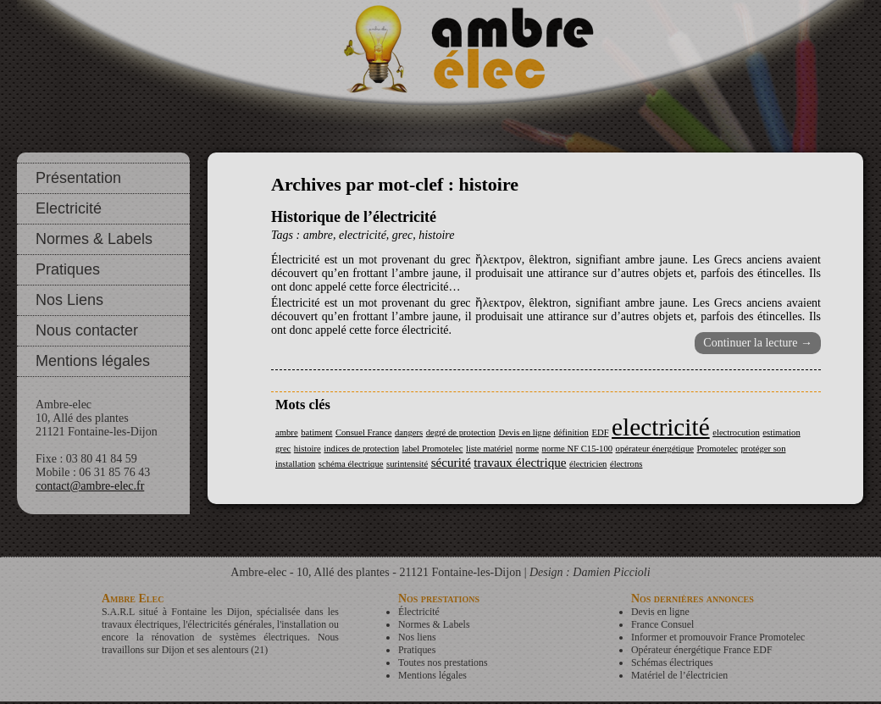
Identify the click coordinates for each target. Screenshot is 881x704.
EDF (599, 432)
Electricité (69, 208)
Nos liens (417, 637)
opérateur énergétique (655, 448)
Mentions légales (93, 360)
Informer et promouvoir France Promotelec (718, 637)
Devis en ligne (524, 432)
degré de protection (461, 432)
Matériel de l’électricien (679, 675)
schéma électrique (351, 463)
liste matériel (489, 448)
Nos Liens (69, 299)
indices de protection (361, 448)
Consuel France (363, 432)
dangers (409, 432)
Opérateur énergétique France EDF (702, 650)
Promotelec (717, 448)
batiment (316, 432)
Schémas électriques (672, 662)
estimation (781, 432)
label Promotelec (432, 448)
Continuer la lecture (757, 342)
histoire (436, 235)
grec (402, 235)
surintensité (407, 463)
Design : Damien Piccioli (590, 572)
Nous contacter (87, 330)
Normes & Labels (94, 238)
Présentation (78, 177)
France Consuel (662, 624)
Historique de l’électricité (353, 216)
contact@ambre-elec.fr (90, 485)
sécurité (451, 462)
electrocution (736, 432)
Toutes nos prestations (443, 662)
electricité (362, 235)
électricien (588, 463)
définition (571, 432)
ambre (318, 235)
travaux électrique (520, 462)
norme (527, 448)
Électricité (419, 612)
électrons (626, 463)
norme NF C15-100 (577, 448)
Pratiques (68, 269)
